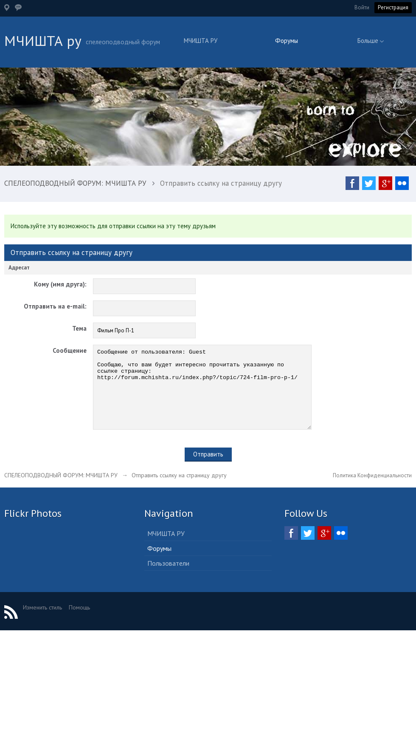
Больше (370, 41)
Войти (361, 7)
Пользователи (168, 578)
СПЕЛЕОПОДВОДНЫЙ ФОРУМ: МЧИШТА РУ (61, 490)
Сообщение (70, 350)
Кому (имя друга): (60, 284)
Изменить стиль (42, 622)
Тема (79, 328)
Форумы (286, 41)
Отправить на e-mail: (55, 306)
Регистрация (393, 7)
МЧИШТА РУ (200, 41)
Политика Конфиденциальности (372, 490)
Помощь (79, 622)
